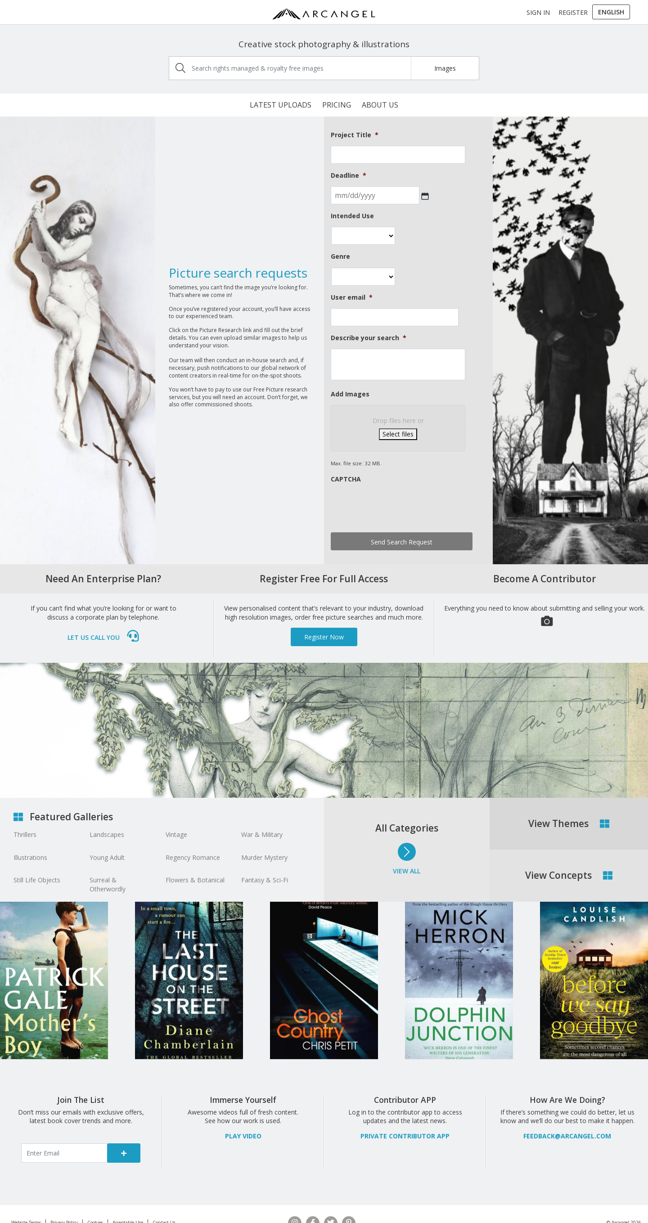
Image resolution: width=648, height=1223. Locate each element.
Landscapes (107, 834)
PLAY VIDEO (243, 1136)
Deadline (348, 175)
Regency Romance (193, 857)
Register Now (324, 637)
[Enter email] (64, 1153)
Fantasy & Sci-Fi (264, 880)
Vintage (176, 834)
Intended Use (352, 216)
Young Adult (107, 857)
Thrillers (25, 834)
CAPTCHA (346, 479)
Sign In (538, 12)
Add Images (350, 394)
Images (445, 68)
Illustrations (30, 857)
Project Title (354, 135)
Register (573, 12)
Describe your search (368, 338)
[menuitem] (611, 12)
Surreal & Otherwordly (108, 884)
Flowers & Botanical (195, 880)
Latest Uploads (280, 105)
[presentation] (399, 507)
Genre (340, 256)
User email (352, 297)
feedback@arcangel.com (567, 1136)
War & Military (262, 834)
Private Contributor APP (405, 1136)
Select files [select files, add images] (398, 434)
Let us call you (104, 637)
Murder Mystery (264, 857)
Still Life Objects (37, 880)
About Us (380, 105)
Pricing (336, 105)
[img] (180, 68)
